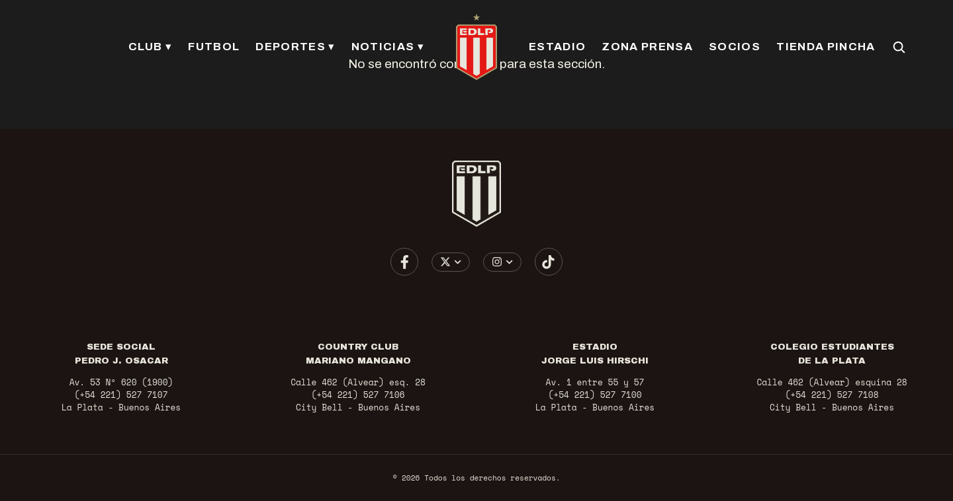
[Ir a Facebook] (404, 262)
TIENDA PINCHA (825, 46)
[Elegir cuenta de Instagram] (502, 262)
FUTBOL (214, 46)
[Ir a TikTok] (549, 262)
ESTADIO (557, 46)
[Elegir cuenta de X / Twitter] (451, 262)
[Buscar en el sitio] (898, 47)
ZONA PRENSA (647, 46)
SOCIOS (734, 46)
